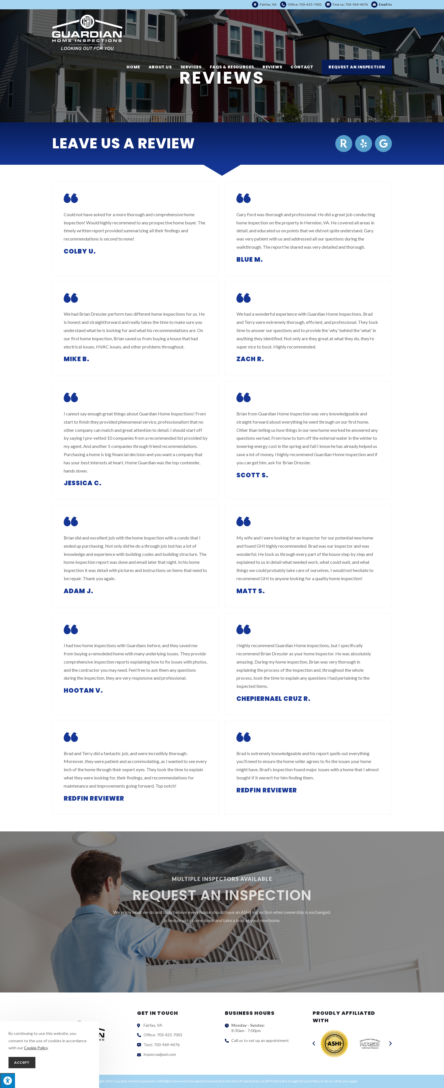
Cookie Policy (36, 1047)
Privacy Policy (309, 1081)
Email (381, 4)
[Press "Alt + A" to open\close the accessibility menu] (7, 1080)
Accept (22, 1062)
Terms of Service (336, 1081)
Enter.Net (230, 1081)
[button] (314, 1043)
